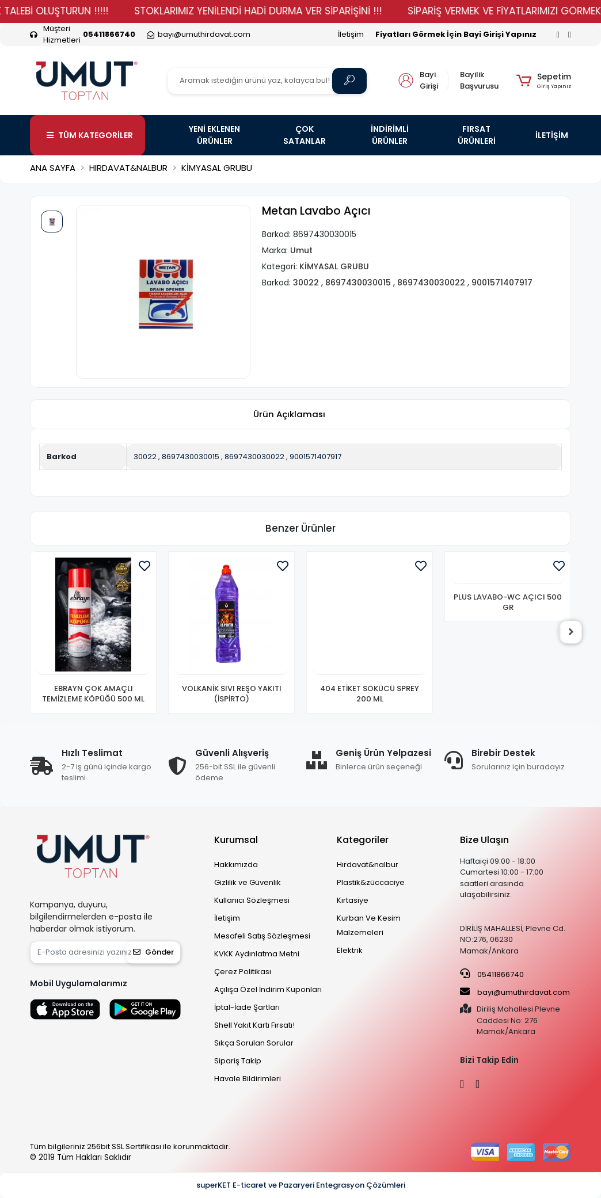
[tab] (289, 414)
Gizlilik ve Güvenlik (247, 882)
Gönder (153, 952)
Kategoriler (363, 839)
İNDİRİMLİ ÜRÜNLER (390, 135)
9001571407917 (315, 456)
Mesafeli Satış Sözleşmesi (262, 935)
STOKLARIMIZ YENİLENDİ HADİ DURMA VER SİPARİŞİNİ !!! (273, 11)
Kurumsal (236, 839)
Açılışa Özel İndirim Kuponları (268, 989)
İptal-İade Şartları (247, 1007)
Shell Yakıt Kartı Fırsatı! (254, 1025)
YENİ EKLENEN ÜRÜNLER (214, 135)
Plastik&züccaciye (371, 882)
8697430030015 (190, 456)
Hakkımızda (236, 864)
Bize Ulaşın (484, 839)
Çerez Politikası (242, 971)
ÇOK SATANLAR (304, 135)
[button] (543, 80)
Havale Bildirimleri (247, 1078)
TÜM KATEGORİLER (90, 135)
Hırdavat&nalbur (367, 864)
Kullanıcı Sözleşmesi (252, 900)
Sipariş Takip (237, 1060)
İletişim (351, 34)
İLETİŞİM (551, 135)
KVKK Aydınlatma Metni (256, 953)
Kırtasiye (352, 900)
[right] (571, 632)
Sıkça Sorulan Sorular (254, 1042)
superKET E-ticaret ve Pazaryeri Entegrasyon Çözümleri (300, 1185)
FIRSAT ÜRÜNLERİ (477, 135)
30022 (145, 456)
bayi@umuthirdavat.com (515, 992)
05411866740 (492, 974)
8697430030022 (254, 456)
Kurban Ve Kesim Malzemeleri (369, 925)
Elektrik (350, 950)
